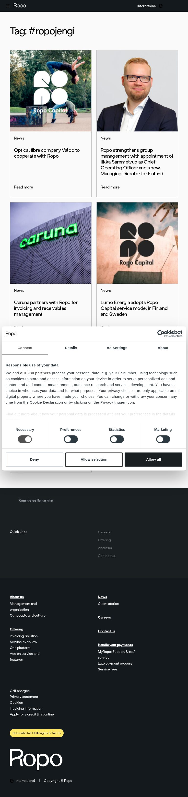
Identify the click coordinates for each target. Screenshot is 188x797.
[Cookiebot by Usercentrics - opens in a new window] (161, 333)
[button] (8, 5)
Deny (34, 459)
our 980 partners (35, 373)
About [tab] (163, 348)
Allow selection (94, 459)
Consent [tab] (25, 348)
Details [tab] (71, 348)
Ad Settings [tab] (117, 348)
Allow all (153, 459)
